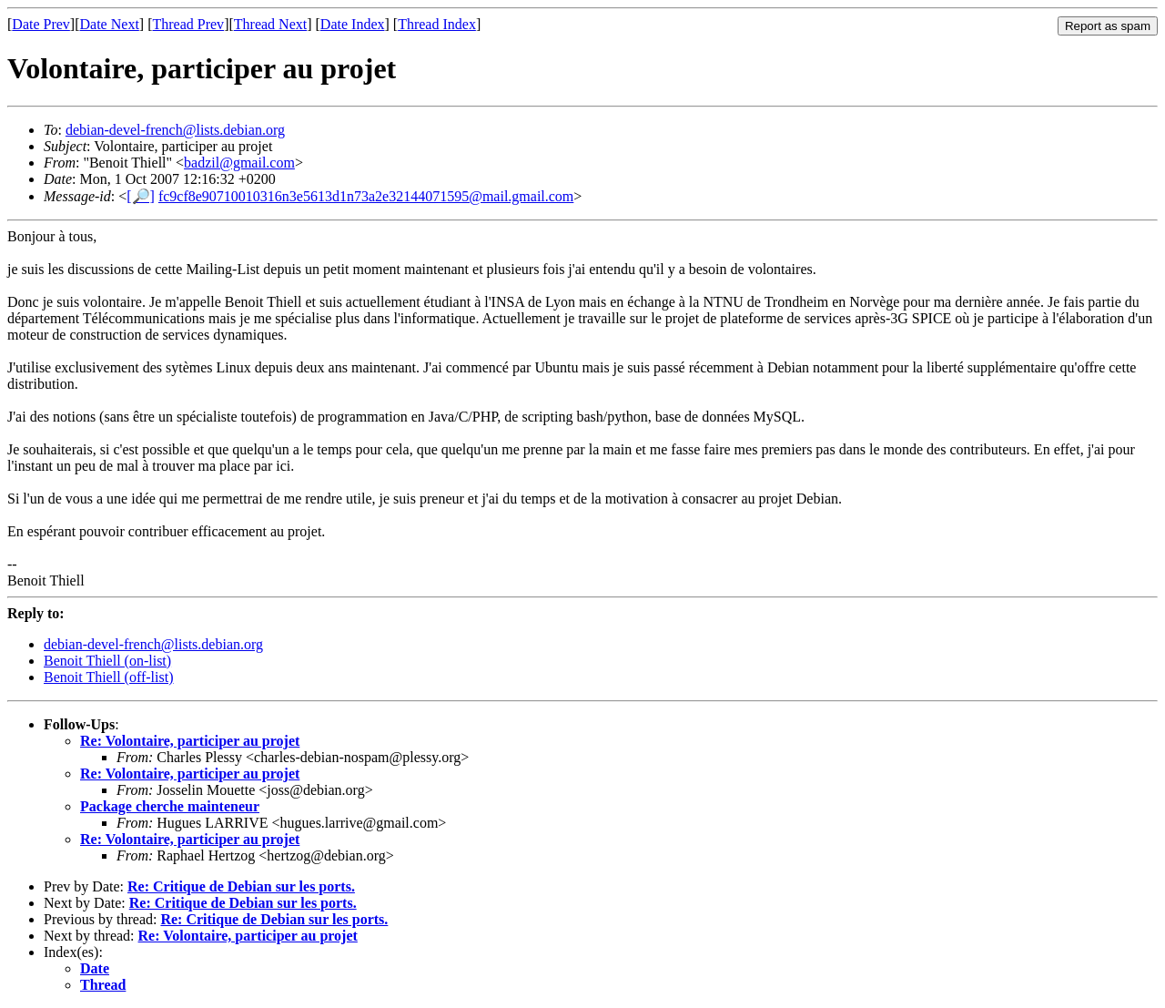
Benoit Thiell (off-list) (109, 677)
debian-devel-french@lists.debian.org (175, 129)
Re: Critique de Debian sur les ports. (241, 886)
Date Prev (41, 24)
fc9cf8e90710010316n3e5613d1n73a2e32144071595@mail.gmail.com (365, 196)
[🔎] (141, 196)
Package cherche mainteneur (169, 806)
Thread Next (270, 24)
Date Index (352, 24)
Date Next (109, 24)
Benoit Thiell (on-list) (107, 660)
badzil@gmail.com (239, 162)
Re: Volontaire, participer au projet (189, 740)
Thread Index (437, 24)
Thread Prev (188, 24)
